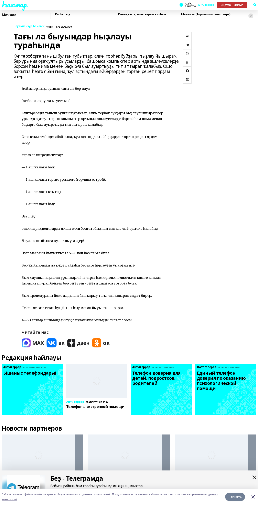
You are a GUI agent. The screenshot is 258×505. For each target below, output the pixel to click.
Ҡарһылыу (62, 14)
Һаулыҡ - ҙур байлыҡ (28, 26)
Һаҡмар (14, 4)
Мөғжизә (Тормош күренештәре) (205, 14)
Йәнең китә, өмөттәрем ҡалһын (142, 14)
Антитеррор (206, 5)
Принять (235, 497)
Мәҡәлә (9, 15)
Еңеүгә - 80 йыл (232, 5)
